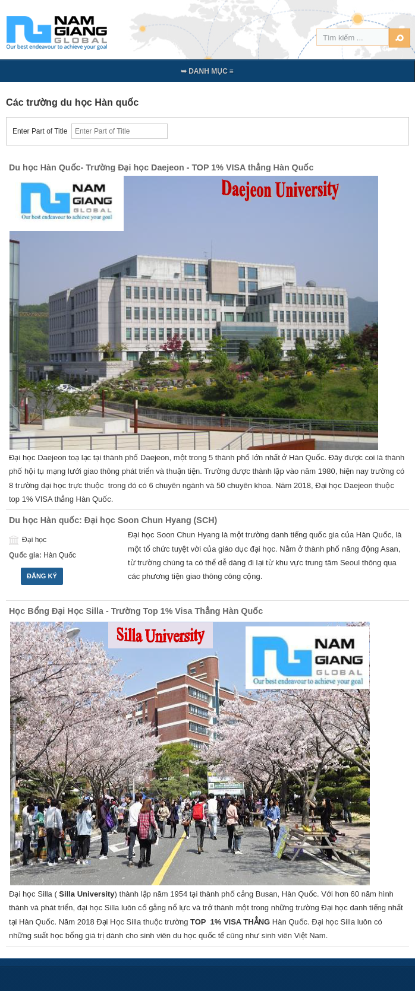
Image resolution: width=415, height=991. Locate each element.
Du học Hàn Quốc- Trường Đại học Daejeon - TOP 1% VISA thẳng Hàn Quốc (161, 167)
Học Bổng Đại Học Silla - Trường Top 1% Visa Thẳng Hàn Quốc (136, 611)
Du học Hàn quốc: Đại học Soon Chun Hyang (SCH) (113, 520)
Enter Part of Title (41, 131)
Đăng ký (42, 576)
